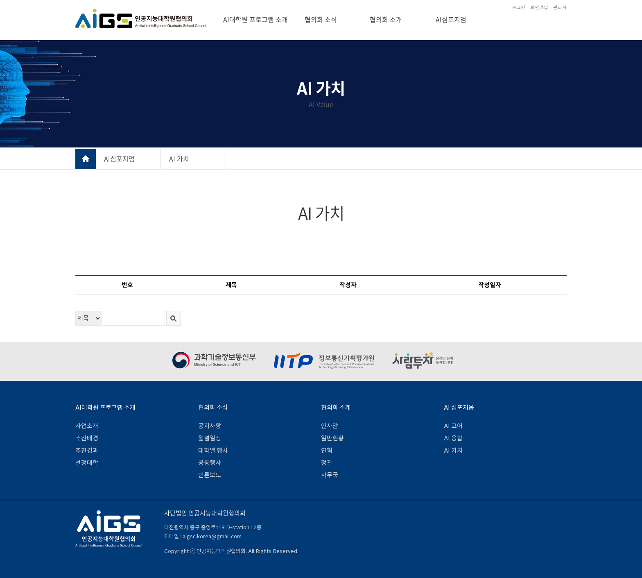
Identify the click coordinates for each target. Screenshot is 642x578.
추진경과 (86, 450)
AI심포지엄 (451, 19)
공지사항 (209, 426)
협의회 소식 (321, 19)
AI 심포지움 (459, 407)
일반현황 (332, 438)
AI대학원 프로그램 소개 (255, 19)
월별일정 (209, 438)
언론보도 (209, 475)
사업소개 (86, 426)
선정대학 (86, 463)
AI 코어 (453, 426)
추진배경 (86, 438)
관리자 (560, 7)
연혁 (326, 450)
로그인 (518, 7)
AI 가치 (179, 158)
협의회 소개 (386, 19)
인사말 (329, 426)
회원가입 (539, 7)
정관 (326, 463)
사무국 (329, 475)
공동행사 (209, 463)
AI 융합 (453, 438)
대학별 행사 (213, 450)
